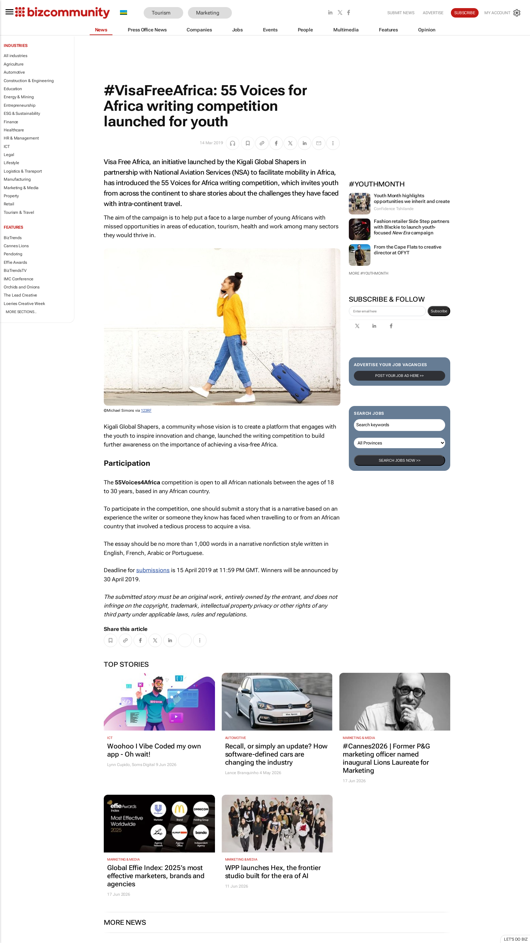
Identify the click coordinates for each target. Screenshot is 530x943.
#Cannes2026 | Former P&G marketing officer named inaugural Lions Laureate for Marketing (386, 758)
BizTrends (13, 237)
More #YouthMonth (368, 273)
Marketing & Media (21, 187)
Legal (9, 154)
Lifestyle (11, 162)
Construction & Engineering (28, 80)
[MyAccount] (503, 13)
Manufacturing (17, 179)
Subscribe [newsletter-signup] (439, 311)
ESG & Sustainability (22, 113)
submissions (153, 570)
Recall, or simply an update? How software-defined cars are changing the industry (276, 754)
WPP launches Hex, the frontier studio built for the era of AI (273, 872)
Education (13, 88)
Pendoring (13, 254)
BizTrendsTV (15, 270)
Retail (9, 204)
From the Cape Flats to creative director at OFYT (407, 249)
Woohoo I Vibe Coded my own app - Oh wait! (154, 750)
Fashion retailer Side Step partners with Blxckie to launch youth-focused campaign (411, 227)
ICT (7, 146)
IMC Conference (18, 279)
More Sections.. (21, 312)
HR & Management (21, 138)
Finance (11, 122)
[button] (242, 13)
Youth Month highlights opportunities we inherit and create (412, 198)
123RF (146, 410)
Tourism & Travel (19, 212)
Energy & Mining (19, 97)
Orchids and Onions (22, 287)
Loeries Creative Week (24, 303)
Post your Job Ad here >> (399, 376)
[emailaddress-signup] (387, 311)
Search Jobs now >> (399, 460)
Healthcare (14, 130)
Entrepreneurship (19, 105)
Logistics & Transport (23, 171)
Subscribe (464, 12)
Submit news (400, 12)
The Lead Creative (20, 295)
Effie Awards (15, 262)
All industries (15, 55)
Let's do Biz (516, 939)
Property (11, 196)
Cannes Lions (16, 246)
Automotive (14, 72)
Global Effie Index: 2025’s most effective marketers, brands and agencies (155, 876)
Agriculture (14, 64)
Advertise (433, 12)
